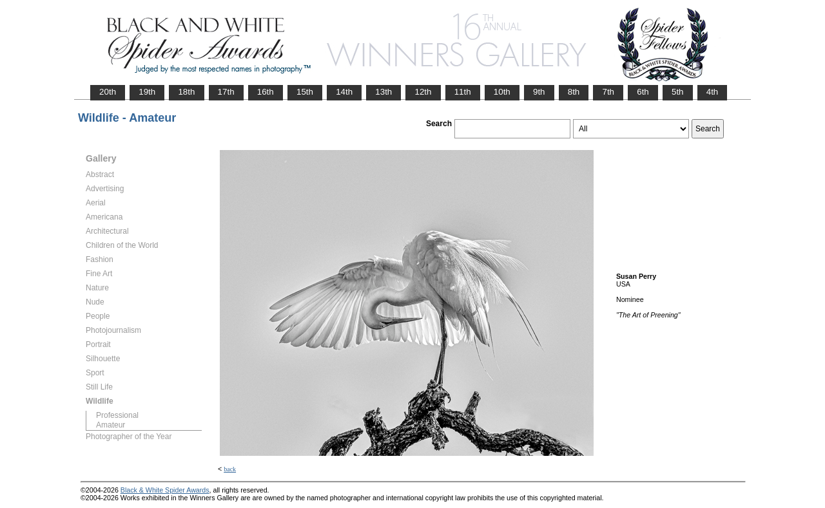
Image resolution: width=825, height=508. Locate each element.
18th (186, 92)
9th (539, 92)
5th (678, 92)
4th (712, 92)
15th (304, 92)
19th (146, 92)
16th (265, 92)
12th (422, 92)
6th (643, 92)
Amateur (110, 424)
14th (344, 92)
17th (226, 92)
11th (462, 92)
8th (574, 92)
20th (107, 92)
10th (502, 92)
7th (608, 92)
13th (383, 92)
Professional (117, 415)
